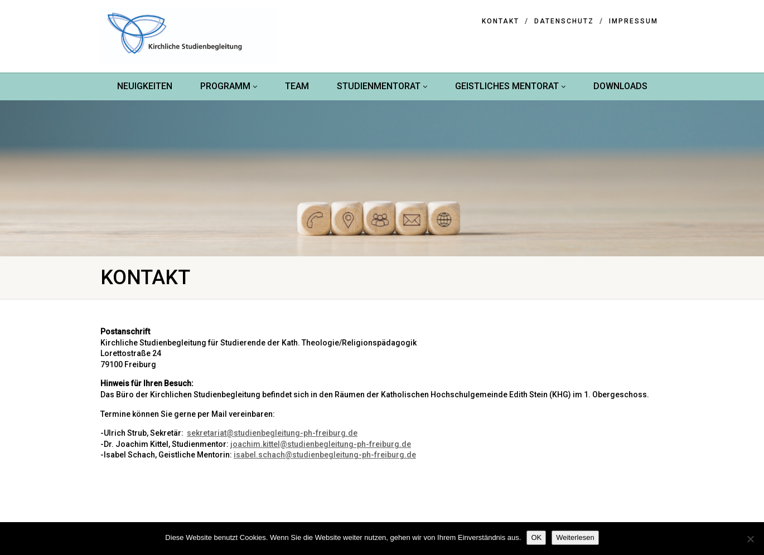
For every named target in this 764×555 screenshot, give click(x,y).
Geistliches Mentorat (510, 86)
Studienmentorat (382, 86)
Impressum (633, 21)
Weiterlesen (575, 537)
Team (297, 86)
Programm (228, 86)
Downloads (620, 86)
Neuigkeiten (144, 86)
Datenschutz (564, 21)
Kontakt (500, 21)
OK (536, 537)
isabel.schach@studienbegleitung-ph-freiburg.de (325, 454)
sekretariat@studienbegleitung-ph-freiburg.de (272, 433)
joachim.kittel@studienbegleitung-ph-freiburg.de (320, 444)
